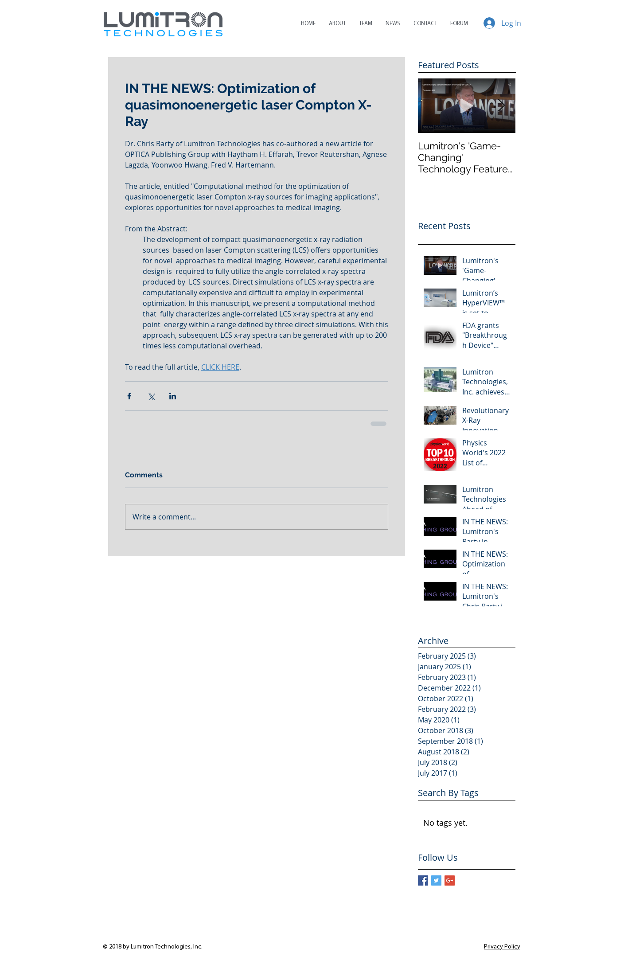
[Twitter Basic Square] (436, 880)
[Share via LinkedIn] (172, 396)
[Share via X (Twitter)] (151, 396)
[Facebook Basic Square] (423, 880)
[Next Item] (501, 106)
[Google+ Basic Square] (450, 880)
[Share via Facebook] (129, 396)
